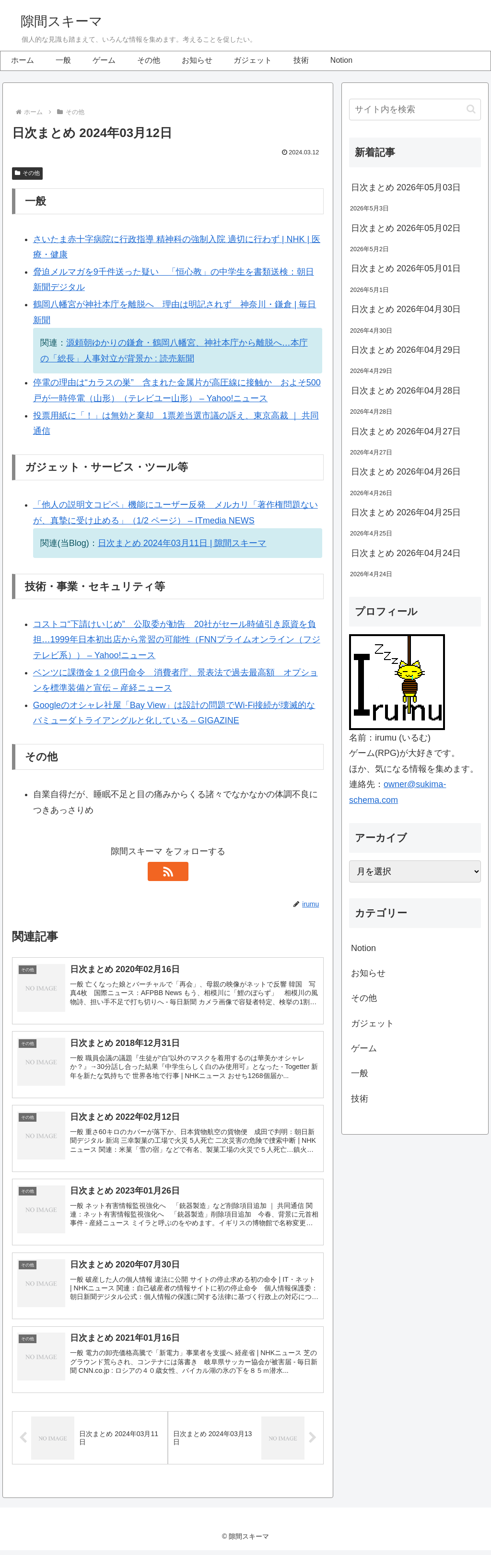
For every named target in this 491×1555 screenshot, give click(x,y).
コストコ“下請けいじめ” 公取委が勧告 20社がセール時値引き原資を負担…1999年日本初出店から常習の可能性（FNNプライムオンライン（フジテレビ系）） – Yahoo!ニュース (176, 639)
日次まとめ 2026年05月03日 (406, 187)
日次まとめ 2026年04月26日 (406, 471)
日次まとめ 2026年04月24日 (406, 553)
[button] (471, 109)
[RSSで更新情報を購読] (167, 871)
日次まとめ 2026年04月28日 (406, 390)
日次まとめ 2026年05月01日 (406, 268)
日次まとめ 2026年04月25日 (406, 512)
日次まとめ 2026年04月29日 (406, 350)
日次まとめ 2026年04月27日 (406, 431)
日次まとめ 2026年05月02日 (406, 228)
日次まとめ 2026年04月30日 (406, 309)
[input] (414, 109)
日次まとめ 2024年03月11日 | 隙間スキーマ (182, 543)
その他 (27, 173)
